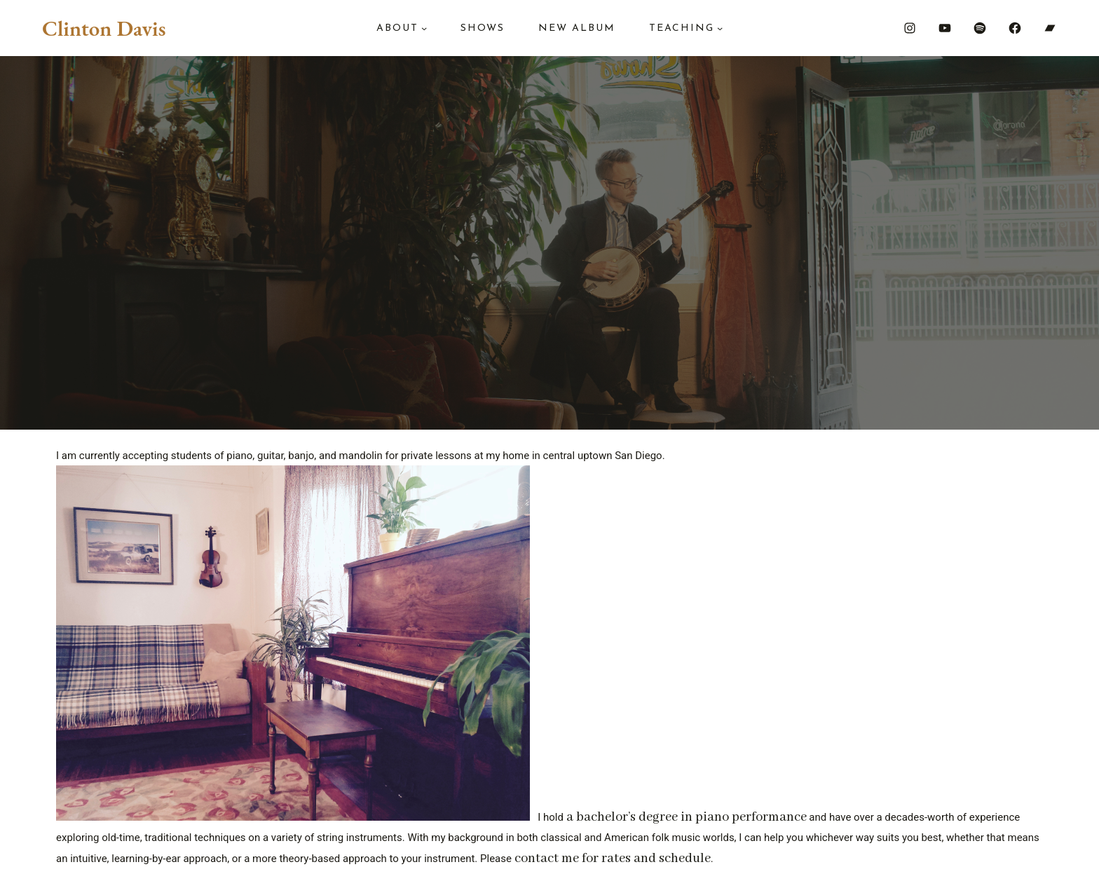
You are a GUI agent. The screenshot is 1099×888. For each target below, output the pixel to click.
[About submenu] (424, 28)
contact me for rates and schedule (612, 858)
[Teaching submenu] (720, 28)
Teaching (681, 28)
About (397, 28)
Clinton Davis (103, 28)
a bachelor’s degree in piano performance (686, 817)
